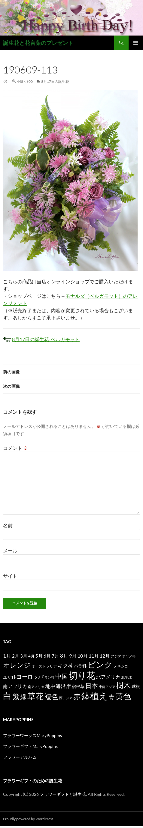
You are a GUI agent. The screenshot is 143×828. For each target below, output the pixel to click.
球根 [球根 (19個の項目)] (136, 686)
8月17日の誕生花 (55, 81)
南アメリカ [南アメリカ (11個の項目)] (36, 687)
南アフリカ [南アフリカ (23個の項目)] (15, 686)
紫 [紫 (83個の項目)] (16, 696)
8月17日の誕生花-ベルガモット (46, 339)
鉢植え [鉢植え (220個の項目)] (94, 695)
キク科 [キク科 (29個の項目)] (65, 665)
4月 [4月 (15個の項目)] (31, 656)
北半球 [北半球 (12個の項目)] (126, 677)
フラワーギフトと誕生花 (63, 794)
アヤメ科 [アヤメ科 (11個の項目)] (128, 656)
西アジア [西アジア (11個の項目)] (65, 698)
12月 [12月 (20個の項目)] (105, 655)
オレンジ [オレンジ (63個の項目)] (17, 665)
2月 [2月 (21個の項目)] (15, 655)
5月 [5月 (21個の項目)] (39, 655)
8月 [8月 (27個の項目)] (64, 656)
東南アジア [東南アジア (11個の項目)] (107, 687)
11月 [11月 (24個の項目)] (94, 655)
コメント (15, 448)
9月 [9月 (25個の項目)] (73, 655)
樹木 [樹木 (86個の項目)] (123, 685)
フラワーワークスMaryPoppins (32, 735)
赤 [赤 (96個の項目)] (77, 696)
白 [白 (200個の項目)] (7, 696)
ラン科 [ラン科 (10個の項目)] (49, 677)
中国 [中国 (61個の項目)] (61, 676)
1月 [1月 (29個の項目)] (7, 655)
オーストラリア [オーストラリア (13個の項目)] (44, 666)
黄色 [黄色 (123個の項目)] (123, 696)
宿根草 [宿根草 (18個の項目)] (78, 686)
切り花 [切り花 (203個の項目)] (82, 675)
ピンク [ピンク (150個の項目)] (100, 664)
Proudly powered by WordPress (28, 819)
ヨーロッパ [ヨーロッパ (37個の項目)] (30, 676)
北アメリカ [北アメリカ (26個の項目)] (108, 677)
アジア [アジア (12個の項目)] (116, 656)
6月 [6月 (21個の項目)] (47, 655)
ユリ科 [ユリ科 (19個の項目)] (9, 677)
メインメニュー (136, 43)
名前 (8, 525)
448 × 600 (25, 81)
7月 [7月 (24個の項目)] (55, 655)
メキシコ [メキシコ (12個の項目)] (121, 666)
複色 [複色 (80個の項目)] (51, 696)
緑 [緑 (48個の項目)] (23, 696)
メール (10, 550)
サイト (10, 576)
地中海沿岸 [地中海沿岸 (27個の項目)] (58, 686)
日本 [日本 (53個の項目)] (91, 685)
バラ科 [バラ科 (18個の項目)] (80, 665)
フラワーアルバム (20, 757)
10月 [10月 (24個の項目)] (83, 655)
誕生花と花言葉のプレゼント (38, 42)
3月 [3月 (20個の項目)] (23, 655)
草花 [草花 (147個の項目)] (35, 696)
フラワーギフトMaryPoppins (30, 746)
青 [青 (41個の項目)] (111, 696)
